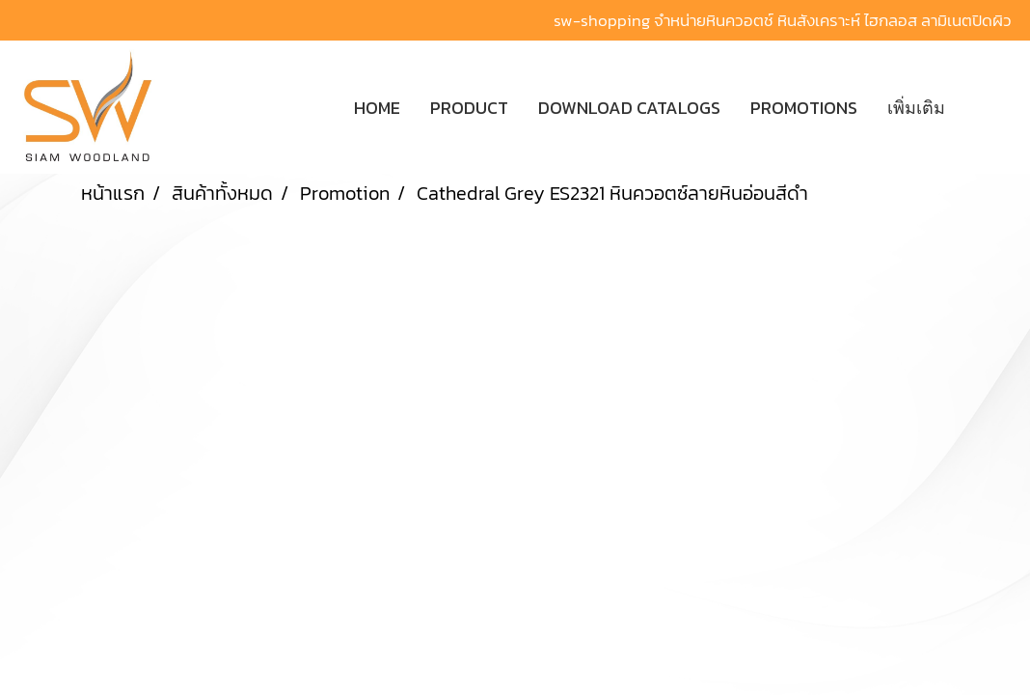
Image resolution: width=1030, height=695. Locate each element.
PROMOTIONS (803, 108)
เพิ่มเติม (916, 108)
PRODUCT (469, 108)
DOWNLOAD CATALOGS (629, 108)
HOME (377, 108)
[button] (988, 107)
